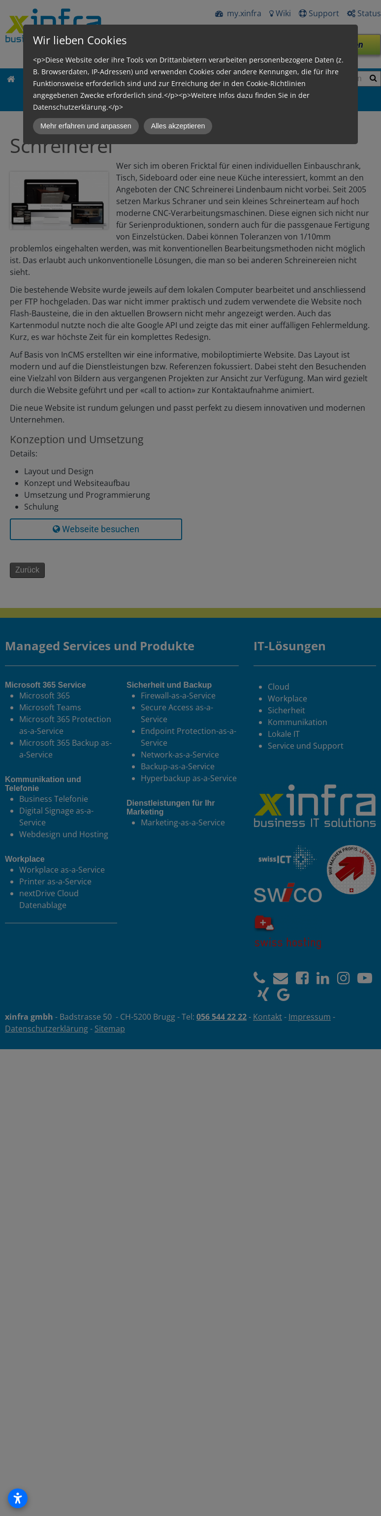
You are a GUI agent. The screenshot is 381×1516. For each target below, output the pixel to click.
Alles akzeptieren (178, 126)
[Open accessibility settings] (18, 1498)
